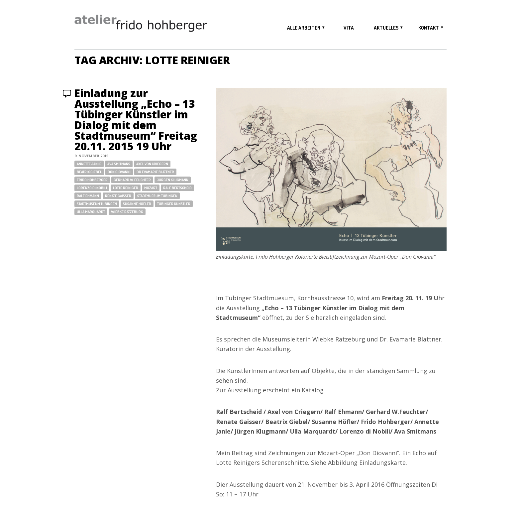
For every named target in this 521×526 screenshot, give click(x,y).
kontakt (428, 28)
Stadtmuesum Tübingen (157, 196)
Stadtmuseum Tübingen (97, 203)
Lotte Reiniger (125, 188)
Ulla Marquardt (91, 211)
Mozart (150, 188)
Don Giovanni (119, 172)
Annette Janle (89, 164)
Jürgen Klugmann (172, 180)
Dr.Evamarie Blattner (155, 172)
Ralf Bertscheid (177, 188)
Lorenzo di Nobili (92, 188)
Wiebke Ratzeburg (127, 211)
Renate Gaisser (118, 196)
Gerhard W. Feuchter (132, 180)
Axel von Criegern (152, 164)
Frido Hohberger (92, 180)
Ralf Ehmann (88, 196)
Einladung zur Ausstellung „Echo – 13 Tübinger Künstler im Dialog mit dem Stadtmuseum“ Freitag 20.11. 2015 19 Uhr (135, 119)
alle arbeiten (303, 28)
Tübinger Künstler (173, 203)
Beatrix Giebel (89, 172)
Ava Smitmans (118, 164)
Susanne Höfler (137, 203)
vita (349, 28)
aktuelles (386, 28)
